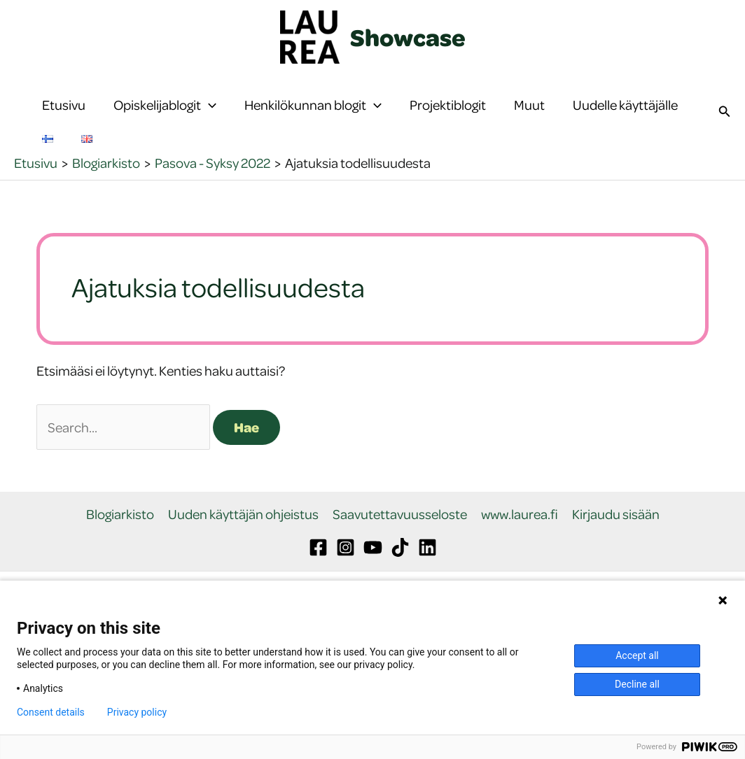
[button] (208, 115)
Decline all (637, 684)
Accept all (637, 655)
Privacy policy (137, 712)
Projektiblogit (448, 115)
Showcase (408, 37)
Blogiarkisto (120, 556)
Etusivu (63, 115)
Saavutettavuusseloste (400, 556)
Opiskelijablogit (164, 115)
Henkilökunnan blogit (313, 115)
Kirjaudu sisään (616, 556)
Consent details (51, 712)
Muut (529, 115)
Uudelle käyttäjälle (625, 115)
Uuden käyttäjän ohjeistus (243, 556)
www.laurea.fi (519, 556)
